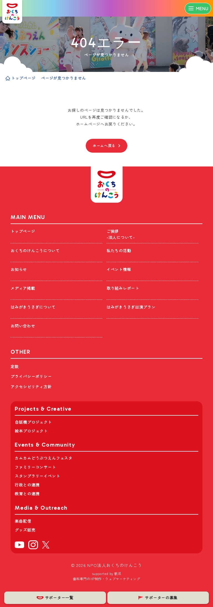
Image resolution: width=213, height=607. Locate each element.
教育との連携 (27, 493)
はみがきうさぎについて (33, 307)
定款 (15, 366)
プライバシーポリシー (31, 376)
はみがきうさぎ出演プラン (130, 307)
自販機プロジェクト (33, 422)
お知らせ (19, 269)
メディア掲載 (23, 288)
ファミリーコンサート (35, 467)
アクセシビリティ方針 (31, 386)
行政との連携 (27, 485)
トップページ (21, 78)
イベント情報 (118, 269)
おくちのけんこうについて (35, 250)
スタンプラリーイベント (37, 476)
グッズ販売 (25, 530)
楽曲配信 (23, 521)
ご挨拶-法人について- (120, 234)
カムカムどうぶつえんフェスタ (43, 458)
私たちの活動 (118, 250)
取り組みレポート (122, 288)
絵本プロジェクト (31, 431)
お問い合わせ (23, 326)
